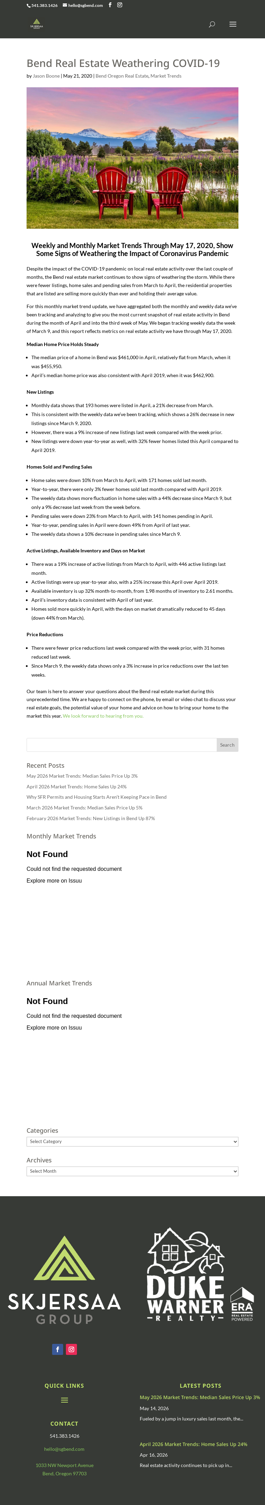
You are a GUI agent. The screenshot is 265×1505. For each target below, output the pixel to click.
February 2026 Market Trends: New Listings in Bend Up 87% (91, 818)
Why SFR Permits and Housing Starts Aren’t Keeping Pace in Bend (97, 797)
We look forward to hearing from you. (103, 716)
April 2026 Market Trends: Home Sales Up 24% (77, 786)
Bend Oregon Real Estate (122, 76)
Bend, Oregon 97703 (64, 1473)
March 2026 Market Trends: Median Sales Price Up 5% (85, 807)
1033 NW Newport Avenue (65, 1465)
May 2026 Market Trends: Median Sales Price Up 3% (82, 776)
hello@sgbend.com (64, 1449)
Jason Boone (46, 76)
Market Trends (165, 76)
